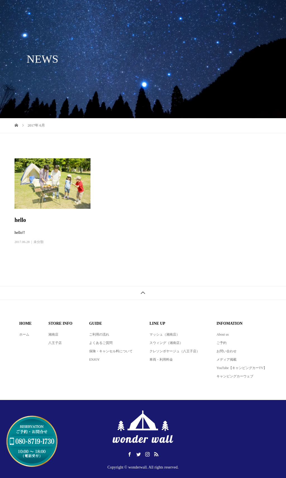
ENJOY (94, 359)
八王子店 (55, 343)
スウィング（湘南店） (166, 343)
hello (20, 220)
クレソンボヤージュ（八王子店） (174, 351)
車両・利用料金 (161, 359)
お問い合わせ (226, 351)
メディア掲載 (226, 359)
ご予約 (221, 343)
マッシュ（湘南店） (164, 334)
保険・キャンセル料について (111, 351)
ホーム (24, 334)
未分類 (39, 242)
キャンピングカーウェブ (234, 376)
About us (222, 334)
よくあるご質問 (101, 343)
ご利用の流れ (99, 334)
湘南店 (53, 334)
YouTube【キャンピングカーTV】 (241, 368)
